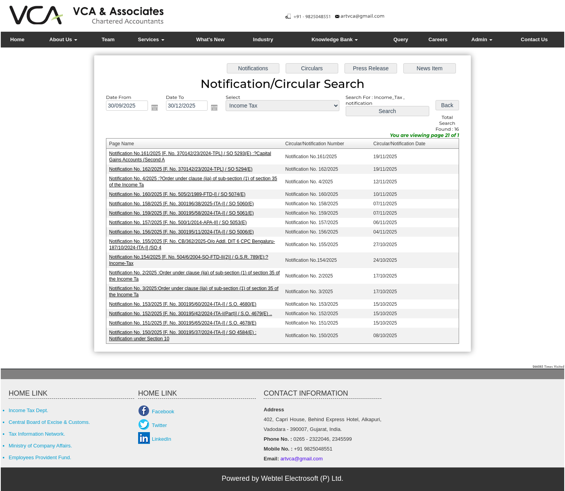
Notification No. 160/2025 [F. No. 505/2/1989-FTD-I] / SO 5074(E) (179, 194)
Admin (481, 39)
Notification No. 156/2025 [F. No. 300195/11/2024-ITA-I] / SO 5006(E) (183, 231)
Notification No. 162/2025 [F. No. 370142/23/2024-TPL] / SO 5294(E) (183, 170)
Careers (437, 39)
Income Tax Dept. (28, 410)
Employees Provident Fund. (40, 457)
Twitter (159, 425)
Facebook (163, 411)
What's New (210, 39)
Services (151, 39)
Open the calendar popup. (157, 110)
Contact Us (534, 39)
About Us (63, 39)
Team (108, 39)
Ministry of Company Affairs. (40, 446)
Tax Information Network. (37, 434)
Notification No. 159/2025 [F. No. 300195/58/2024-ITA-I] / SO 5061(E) (183, 213)
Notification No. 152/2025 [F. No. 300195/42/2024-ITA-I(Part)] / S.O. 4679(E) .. (192, 311)
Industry (263, 39)
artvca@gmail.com (301, 459)
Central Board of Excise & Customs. (49, 422)
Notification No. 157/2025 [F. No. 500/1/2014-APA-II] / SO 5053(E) (180, 222)
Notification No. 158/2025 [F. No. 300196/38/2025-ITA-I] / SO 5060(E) (183, 203)
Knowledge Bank (335, 39)
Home (17, 39)
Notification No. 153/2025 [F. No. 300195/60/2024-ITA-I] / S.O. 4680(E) (185, 302)
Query (401, 39)
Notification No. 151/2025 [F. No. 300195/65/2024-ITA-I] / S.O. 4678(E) (185, 320)
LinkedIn (161, 439)
